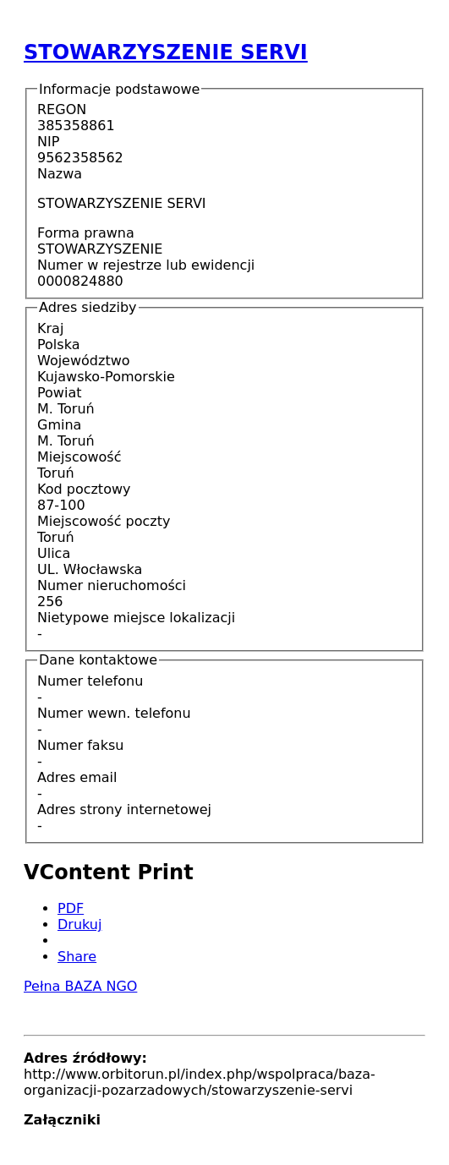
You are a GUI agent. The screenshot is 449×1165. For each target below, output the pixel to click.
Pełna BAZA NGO (80, 986)
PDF (70, 908)
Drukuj (79, 924)
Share (76, 957)
